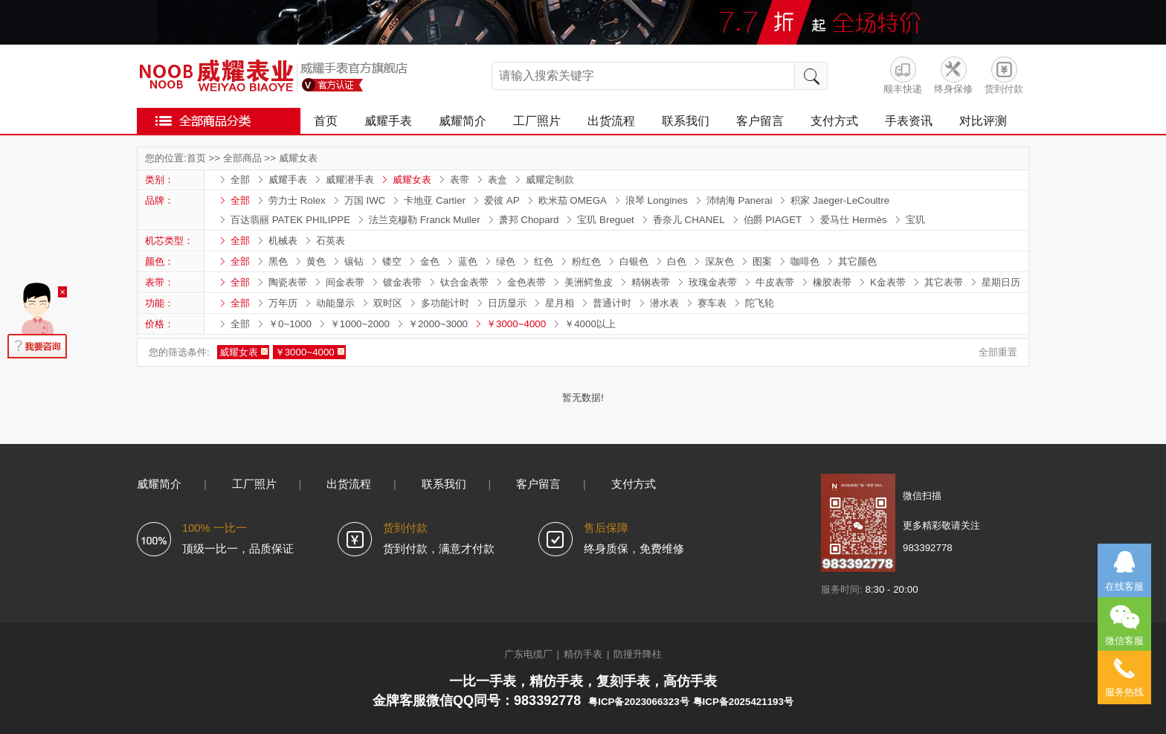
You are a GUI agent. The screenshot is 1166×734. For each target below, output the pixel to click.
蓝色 (467, 261)
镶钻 (354, 261)
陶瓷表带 (287, 282)
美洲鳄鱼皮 (588, 282)
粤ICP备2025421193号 (743, 701)
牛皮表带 (775, 282)
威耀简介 (462, 121)
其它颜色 (857, 261)
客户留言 (760, 121)
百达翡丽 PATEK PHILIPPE (290, 219)
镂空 (392, 261)
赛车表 (712, 303)
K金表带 (888, 282)
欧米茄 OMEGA (572, 200)
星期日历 (1001, 282)
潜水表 (664, 303)
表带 (459, 179)
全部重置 (998, 352)
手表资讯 (909, 121)
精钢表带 (650, 282)
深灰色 (719, 261)
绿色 (505, 261)
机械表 (282, 240)
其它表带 (943, 282)
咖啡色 (804, 261)
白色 (676, 261)
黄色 (316, 261)
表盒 (497, 179)
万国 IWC (365, 200)
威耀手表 (388, 121)
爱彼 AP (501, 200)
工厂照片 (537, 121)
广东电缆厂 (528, 654)
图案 (762, 261)
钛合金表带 (464, 282)
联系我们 (685, 121)
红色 (543, 261)
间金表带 (345, 282)
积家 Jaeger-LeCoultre (839, 200)
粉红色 (586, 261)
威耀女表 (298, 158)
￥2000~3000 (438, 323)
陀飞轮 (759, 303)
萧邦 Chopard (529, 219)
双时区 (387, 303)
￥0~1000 (290, 323)
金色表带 (526, 282)
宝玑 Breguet (605, 219)
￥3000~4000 (516, 323)
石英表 (330, 240)
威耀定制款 (550, 179)
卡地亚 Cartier (435, 200)
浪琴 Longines (656, 200)
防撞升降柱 (637, 654)
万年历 (282, 303)
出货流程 (611, 121)
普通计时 (612, 303)
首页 (326, 121)
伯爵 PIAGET (773, 219)
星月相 (559, 303)
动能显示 (335, 303)
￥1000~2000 (360, 323)
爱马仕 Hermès (853, 219)
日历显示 (507, 303)
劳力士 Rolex (297, 200)
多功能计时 (445, 303)
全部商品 (242, 158)
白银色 (633, 261)
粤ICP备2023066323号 (638, 701)
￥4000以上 (590, 323)
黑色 (278, 261)
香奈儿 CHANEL (689, 219)
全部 (240, 179)
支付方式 (834, 121)
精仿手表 (583, 654)
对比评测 (983, 121)
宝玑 (915, 219)
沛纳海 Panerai (739, 200)
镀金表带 (402, 282)
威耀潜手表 (350, 179)
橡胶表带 (832, 282)
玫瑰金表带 (713, 282)
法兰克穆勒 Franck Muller (424, 219)
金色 (429, 261)
